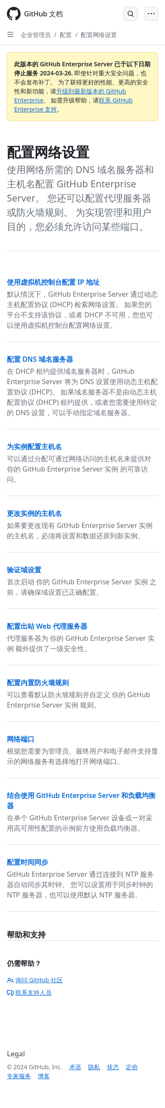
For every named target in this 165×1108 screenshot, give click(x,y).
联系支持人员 (29, 992)
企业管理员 (36, 35)
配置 (66, 35)
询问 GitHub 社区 (35, 980)
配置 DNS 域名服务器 (40, 359)
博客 (44, 1076)
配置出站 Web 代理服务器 (47, 626)
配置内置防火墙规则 (38, 682)
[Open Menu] (151, 14)
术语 (75, 1067)
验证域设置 (24, 569)
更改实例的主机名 (34, 513)
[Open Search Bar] (131, 14)
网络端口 (20, 739)
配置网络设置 (99, 35)
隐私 (94, 1067)
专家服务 (19, 1076)
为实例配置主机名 (34, 446)
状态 (113, 1067)
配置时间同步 (27, 862)
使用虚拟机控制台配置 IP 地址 (53, 282)
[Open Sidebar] (10, 34)
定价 (132, 1067)
